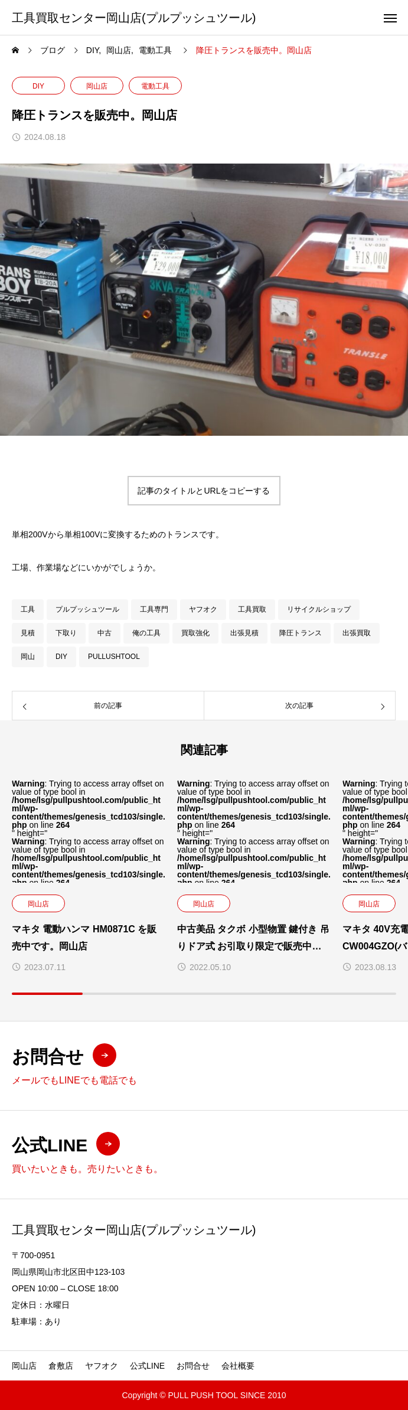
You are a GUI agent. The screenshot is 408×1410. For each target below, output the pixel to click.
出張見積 (244, 633)
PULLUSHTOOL (114, 656)
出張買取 (356, 633)
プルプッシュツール (87, 609)
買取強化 (195, 633)
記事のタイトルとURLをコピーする (204, 490)
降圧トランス (300, 633)
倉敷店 (60, 1365)
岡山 (28, 656)
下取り (66, 633)
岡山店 (96, 86)
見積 (28, 633)
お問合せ (193, 1365)
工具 (28, 609)
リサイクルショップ (319, 609)
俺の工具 (146, 633)
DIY (38, 86)
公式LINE (147, 1365)
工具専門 (154, 609)
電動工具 (155, 86)
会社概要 (237, 1365)
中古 (104, 633)
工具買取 (252, 609)
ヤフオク (203, 609)
